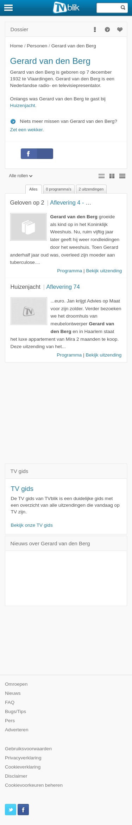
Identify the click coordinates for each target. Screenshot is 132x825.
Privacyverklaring (23, 757)
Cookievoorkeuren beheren (34, 785)
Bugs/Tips (15, 711)
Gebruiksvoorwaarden (28, 748)
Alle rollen (21, 175)
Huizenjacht (22, 105)
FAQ (9, 702)
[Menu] (9, 8)
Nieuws (13, 693)
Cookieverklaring (22, 767)
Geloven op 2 (27, 202)
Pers (10, 720)
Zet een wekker (26, 129)
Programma (69, 270)
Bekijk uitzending (104, 270)
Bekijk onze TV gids (32, 525)
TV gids (22, 488)
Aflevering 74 (63, 287)
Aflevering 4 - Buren (75, 202)
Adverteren (17, 729)
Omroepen (16, 684)
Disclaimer (16, 776)
